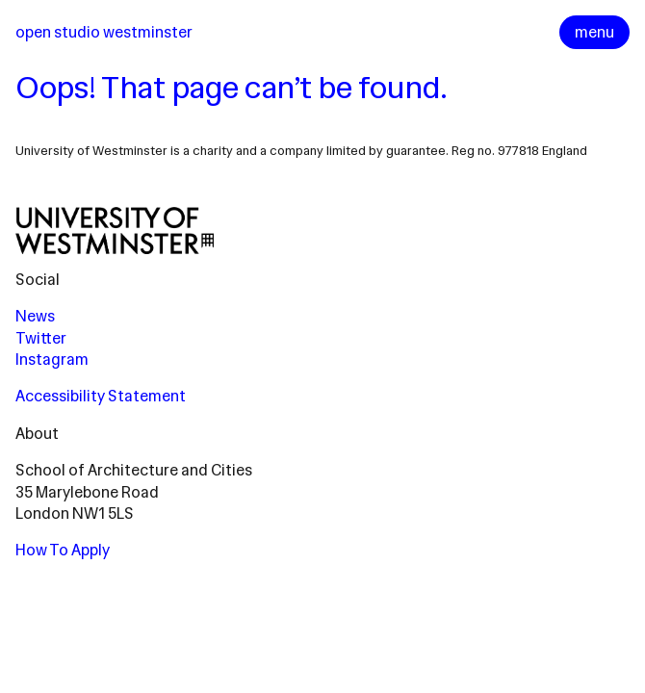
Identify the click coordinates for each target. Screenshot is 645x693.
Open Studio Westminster (104, 32)
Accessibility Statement (100, 396)
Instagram (52, 359)
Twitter (40, 338)
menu (594, 32)
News (35, 316)
